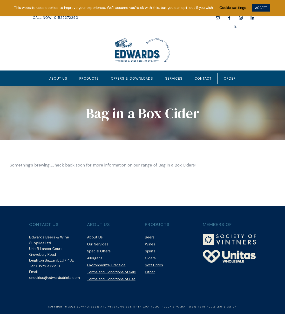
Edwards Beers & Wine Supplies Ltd (142, 50)
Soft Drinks (154, 265)
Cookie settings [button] (232, 7)
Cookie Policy (175, 306)
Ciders (150, 258)
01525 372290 (48, 266)
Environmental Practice (106, 265)
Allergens (94, 258)
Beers (150, 237)
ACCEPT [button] (261, 8)
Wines (150, 244)
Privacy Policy (149, 306)
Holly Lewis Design (222, 306)
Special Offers (99, 251)
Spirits (150, 251)
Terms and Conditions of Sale (111, 272)
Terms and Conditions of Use (111, 279)
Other (150, 272)
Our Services (98, 244)
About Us (95, 237)
